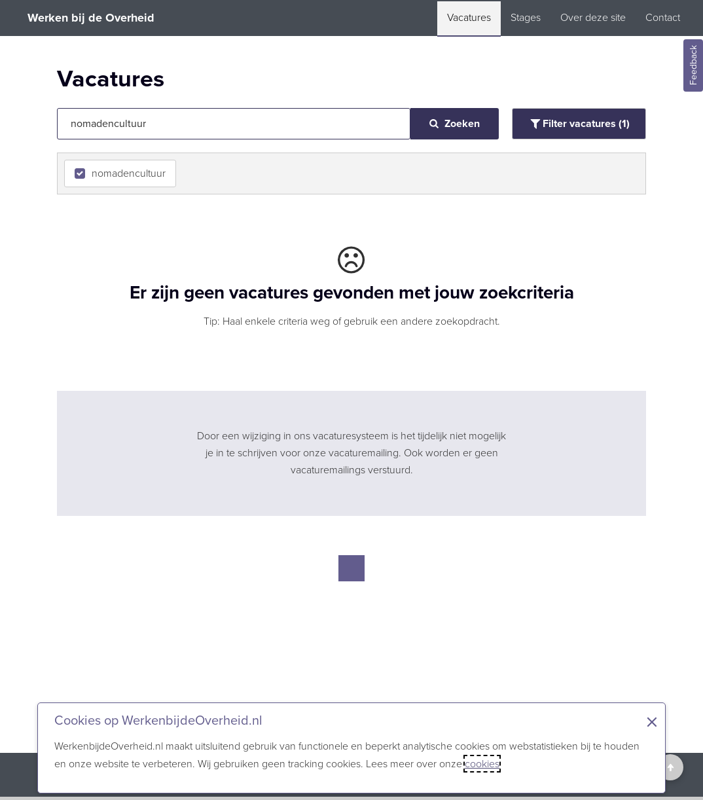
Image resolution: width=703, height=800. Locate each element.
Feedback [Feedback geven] (693, 66)
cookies (482, 763)
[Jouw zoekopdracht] (233, 123)
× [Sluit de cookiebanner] (651, 722)
